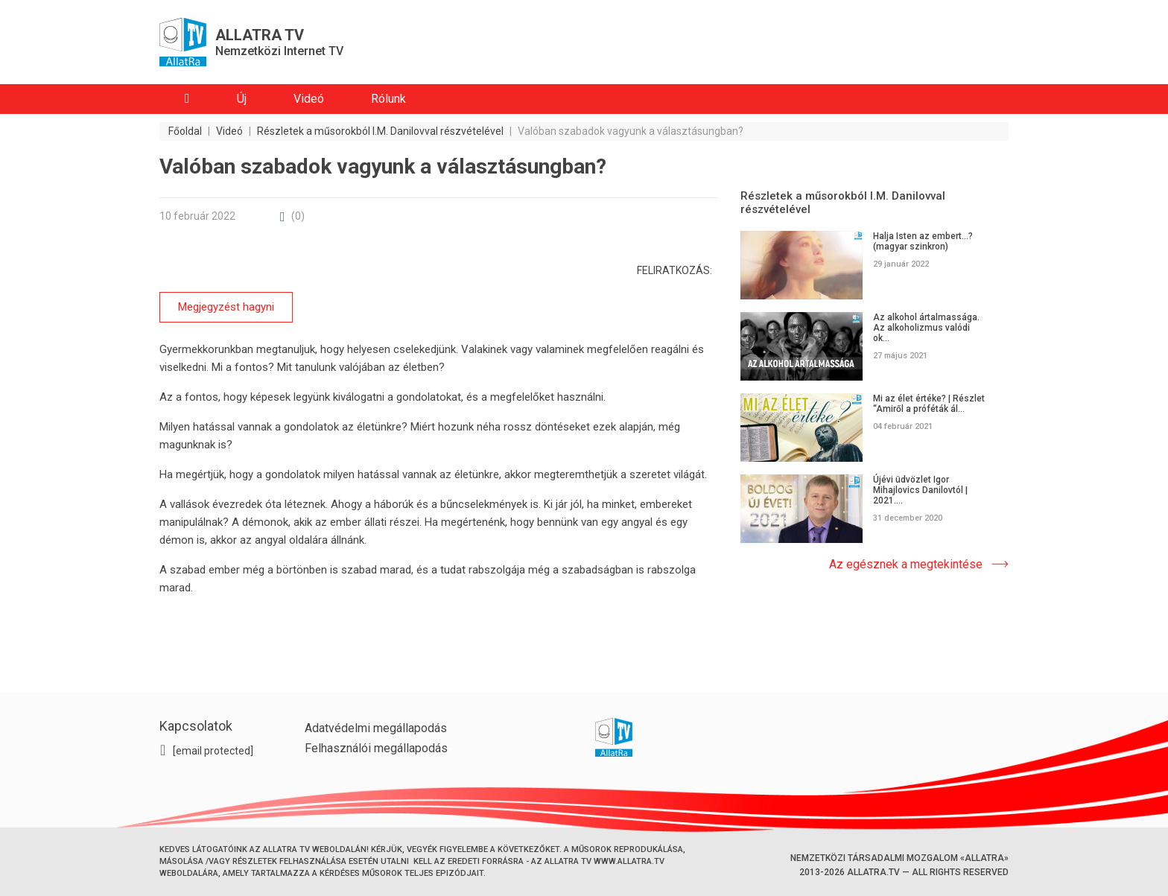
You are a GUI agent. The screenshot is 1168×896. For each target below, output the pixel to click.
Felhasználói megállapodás (376, 748)
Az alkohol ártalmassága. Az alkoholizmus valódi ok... (926, 327)
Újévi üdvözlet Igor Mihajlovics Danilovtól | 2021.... (920, 490)
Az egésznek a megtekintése (906, 564)
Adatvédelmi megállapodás (376, 728)
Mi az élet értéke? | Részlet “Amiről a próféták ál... (929, 403)
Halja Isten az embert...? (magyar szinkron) (923, 241)
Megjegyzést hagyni (226, 307)
